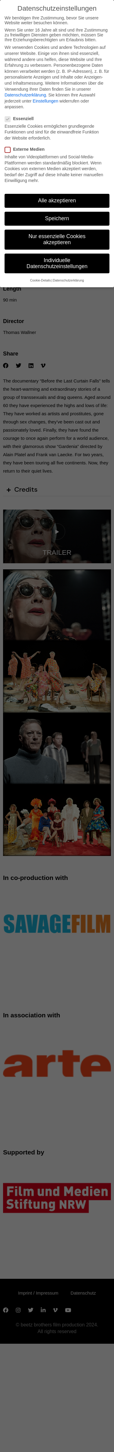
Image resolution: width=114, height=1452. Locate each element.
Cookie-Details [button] (40, 280)
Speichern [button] (57, 218)
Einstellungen (45, 101)
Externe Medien (26, 149)
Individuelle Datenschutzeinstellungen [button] (56, 263)
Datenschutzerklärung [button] (68, 280)
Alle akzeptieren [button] (57, 200)
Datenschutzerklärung (25, 95)
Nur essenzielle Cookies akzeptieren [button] (57, 239)
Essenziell (21, 118)
